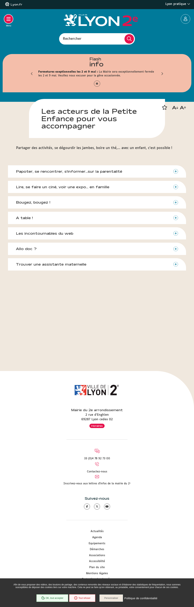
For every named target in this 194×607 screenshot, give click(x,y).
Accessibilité (97, 561)
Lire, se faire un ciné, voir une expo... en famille (63, 262)
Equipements (97, 543)
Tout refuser (82, 598)
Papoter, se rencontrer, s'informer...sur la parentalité (69, 246)
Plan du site (97, 567)
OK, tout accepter (52, 598)
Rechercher (72, 38)
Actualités (97, 531)
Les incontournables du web (45, 309)
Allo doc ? (26, 324)
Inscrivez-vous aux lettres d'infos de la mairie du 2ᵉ (97, 483)
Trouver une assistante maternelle (51, 340)
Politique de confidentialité (141, 598)
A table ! (24, 293)
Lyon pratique (177, 4)
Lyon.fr (16, 4)
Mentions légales (97, 573)
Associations (97, 555)
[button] (31, 74)
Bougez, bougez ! (33, 277)
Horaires (97, 425)
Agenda (97, 537)
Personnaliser (112, 598)
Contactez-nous (97, 471)
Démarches (97, 549)
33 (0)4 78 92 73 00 (97, 458)
